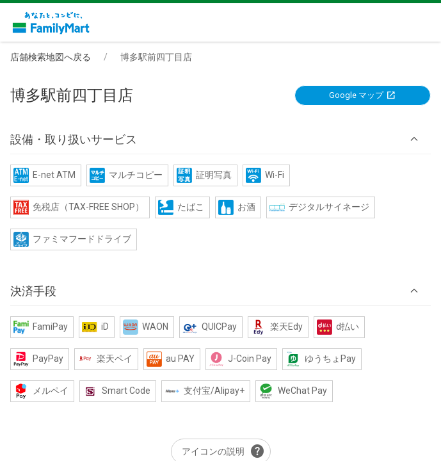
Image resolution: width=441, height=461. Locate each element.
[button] (220, 139)
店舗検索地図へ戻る (50, 57)
